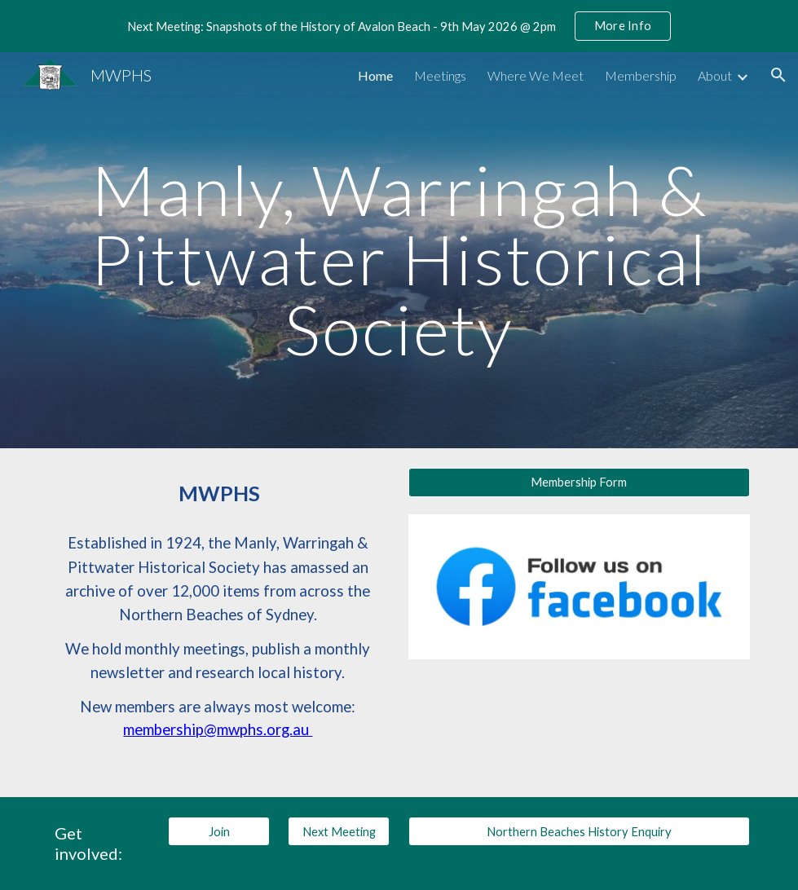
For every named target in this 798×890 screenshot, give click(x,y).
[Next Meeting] (339, 831)
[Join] (219, 831)
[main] (399, 250)
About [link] (715, 75)
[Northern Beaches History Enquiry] (579, 831)
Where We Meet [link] (535, 75)
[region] (399, 26)
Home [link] (375, 75)
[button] (778, 75)
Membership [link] (641, 75)
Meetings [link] (440, 75)
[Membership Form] (579, 482)
